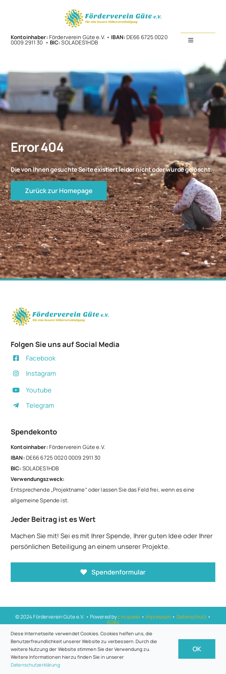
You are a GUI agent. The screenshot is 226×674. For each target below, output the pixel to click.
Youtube (39, 390)
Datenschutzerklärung (35, 665)
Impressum (158, 616)
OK (197, 648)
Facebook (41, 358)
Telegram (40, 405)
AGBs (113, 622)
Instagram (41, 373)
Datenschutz (192, 616)
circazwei (129, 616)
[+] (113, 10)
